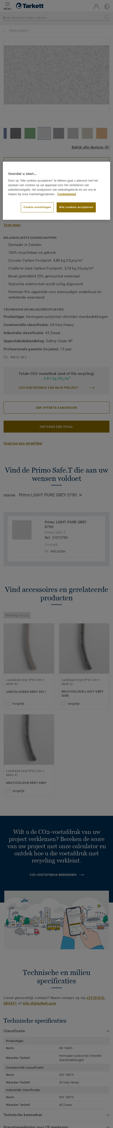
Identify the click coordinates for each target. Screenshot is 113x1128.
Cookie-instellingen (37, 207)
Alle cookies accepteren (76, 207)
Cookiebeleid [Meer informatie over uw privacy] (66, 194)
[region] (56, 191)
